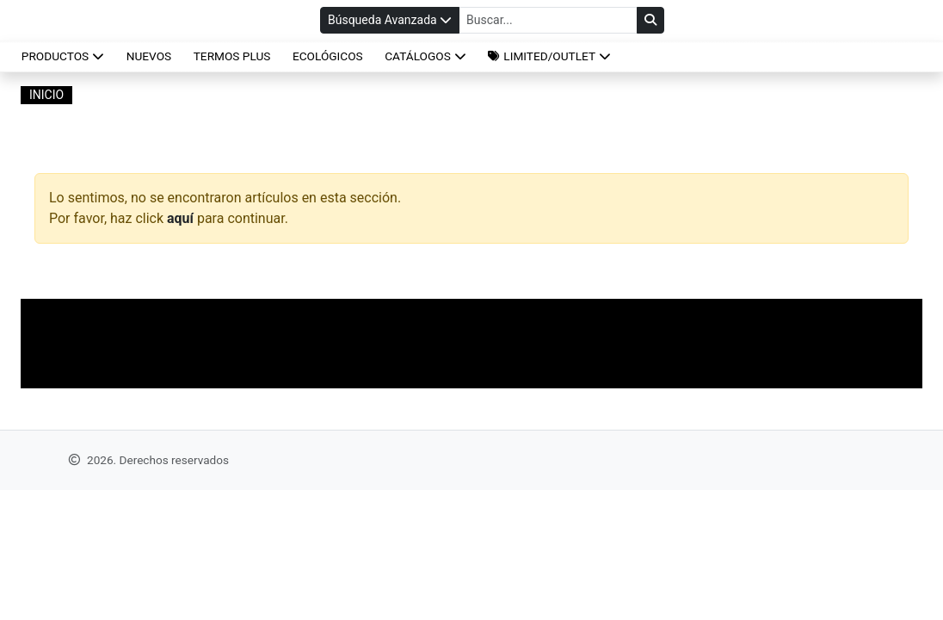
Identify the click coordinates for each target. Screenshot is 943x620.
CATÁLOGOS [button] (425, 56)
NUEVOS (148, 56)
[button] (550, 55)
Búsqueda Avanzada (390, 20)
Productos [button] (63, 56)
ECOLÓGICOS (328, 56)
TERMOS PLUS (232, 56)
